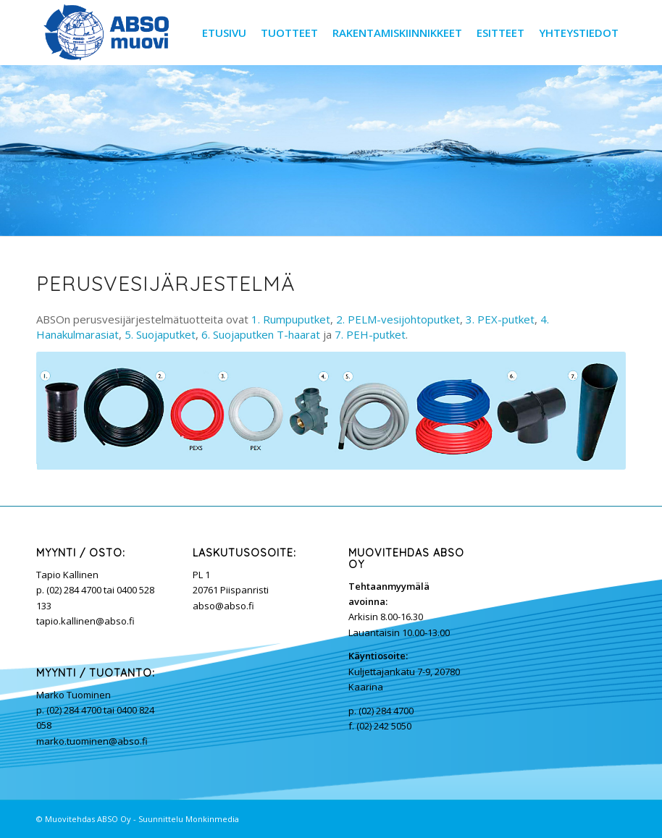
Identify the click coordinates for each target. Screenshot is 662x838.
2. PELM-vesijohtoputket (398, 319)
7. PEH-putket (370, 334)
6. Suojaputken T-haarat (260, 334)
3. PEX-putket (500, 319)
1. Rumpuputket (290, 319)
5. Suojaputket (160, 334)
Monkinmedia (212, 818)
